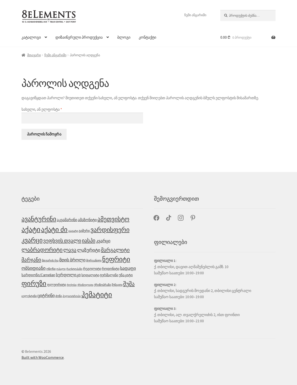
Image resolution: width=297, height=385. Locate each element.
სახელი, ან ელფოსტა (55, 109)
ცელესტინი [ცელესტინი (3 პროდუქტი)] (29, 296)
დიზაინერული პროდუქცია (79, 37)
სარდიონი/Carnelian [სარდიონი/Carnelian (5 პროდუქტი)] (38, 275)
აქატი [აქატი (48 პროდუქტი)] (30, 229)
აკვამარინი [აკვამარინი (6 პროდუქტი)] (67, 219)
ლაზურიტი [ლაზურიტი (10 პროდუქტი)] (88, 250)
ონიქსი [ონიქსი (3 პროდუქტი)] (51, 269)
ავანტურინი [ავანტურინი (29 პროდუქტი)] (38, 219)
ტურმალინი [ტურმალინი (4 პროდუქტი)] (109, 275)
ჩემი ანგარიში (195, 15)
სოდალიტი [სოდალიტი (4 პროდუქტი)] (90, 275)
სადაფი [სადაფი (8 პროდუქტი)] (128, 268)
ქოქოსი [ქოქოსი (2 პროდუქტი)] (72, 284)
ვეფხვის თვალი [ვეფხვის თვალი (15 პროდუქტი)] (62, 240)
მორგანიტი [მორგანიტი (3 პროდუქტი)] (93, 260)
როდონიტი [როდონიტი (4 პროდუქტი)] (110, 268)
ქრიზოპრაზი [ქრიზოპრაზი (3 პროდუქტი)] (102, 284)
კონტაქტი (147, 37)
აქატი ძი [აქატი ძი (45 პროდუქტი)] (54, 229)
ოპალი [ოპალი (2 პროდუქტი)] (61, 269)
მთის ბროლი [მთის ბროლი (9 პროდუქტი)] (72, 260)
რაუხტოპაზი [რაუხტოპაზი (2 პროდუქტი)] (74, 269)
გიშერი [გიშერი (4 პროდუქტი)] (84, 231)
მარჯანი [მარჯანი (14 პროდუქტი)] (31, 259)
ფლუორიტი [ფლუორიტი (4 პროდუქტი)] (56, 284)
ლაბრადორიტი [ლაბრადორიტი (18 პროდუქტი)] (42, 249)
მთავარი (34, 55)
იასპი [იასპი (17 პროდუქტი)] (88, 240)
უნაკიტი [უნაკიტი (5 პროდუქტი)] (126, 275)
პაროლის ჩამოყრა (44, 134)
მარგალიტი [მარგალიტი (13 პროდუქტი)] (115, 250)
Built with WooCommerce (42, 357)
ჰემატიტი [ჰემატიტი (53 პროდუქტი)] (96, 294)
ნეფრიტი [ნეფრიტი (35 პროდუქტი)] (116, 259)
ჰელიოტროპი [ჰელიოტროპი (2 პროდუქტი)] (72, 296)
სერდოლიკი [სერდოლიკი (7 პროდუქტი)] (68, 274)
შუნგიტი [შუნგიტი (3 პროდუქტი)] (117, 284)
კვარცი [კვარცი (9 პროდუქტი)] (103, 241)
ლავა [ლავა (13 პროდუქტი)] (69, 250)
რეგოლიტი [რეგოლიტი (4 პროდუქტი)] (92, 268)
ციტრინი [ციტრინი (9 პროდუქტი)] (46, 295)
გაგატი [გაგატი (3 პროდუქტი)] (73, 231)
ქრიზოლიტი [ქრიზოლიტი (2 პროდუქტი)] (85, 284)
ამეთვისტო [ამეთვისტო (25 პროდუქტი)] (113, 219)
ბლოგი (123, 37)
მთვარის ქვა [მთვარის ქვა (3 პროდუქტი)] (50, 260)
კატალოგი (31, 37)
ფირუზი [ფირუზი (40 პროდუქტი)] (33, 283)
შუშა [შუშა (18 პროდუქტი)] (129, 284)
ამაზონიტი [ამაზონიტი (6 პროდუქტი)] (87, 219)
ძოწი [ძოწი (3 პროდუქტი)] (58, 296)
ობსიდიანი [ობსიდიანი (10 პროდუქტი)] (33, 268)
